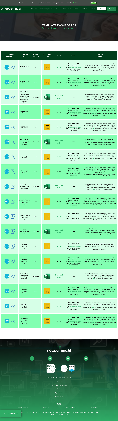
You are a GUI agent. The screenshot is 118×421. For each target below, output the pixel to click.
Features (59, 381)
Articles (76, 9)
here (93, 69)
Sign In (111, 9)
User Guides (67, 9)
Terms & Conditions (22, 408)
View (59, 67)
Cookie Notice (95, 408)
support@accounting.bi (75, 67)
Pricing (58, 9)
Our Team (84, 9)
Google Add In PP (71, 408)
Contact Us (59, 397)
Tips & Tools (59, 393)
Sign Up (101, 8)
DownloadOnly (59, 97)
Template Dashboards (59, 385)
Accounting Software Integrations (41, 9)
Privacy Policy (47, 408)
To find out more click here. (81, 3)
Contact (92, 9)
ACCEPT (93, 3)
